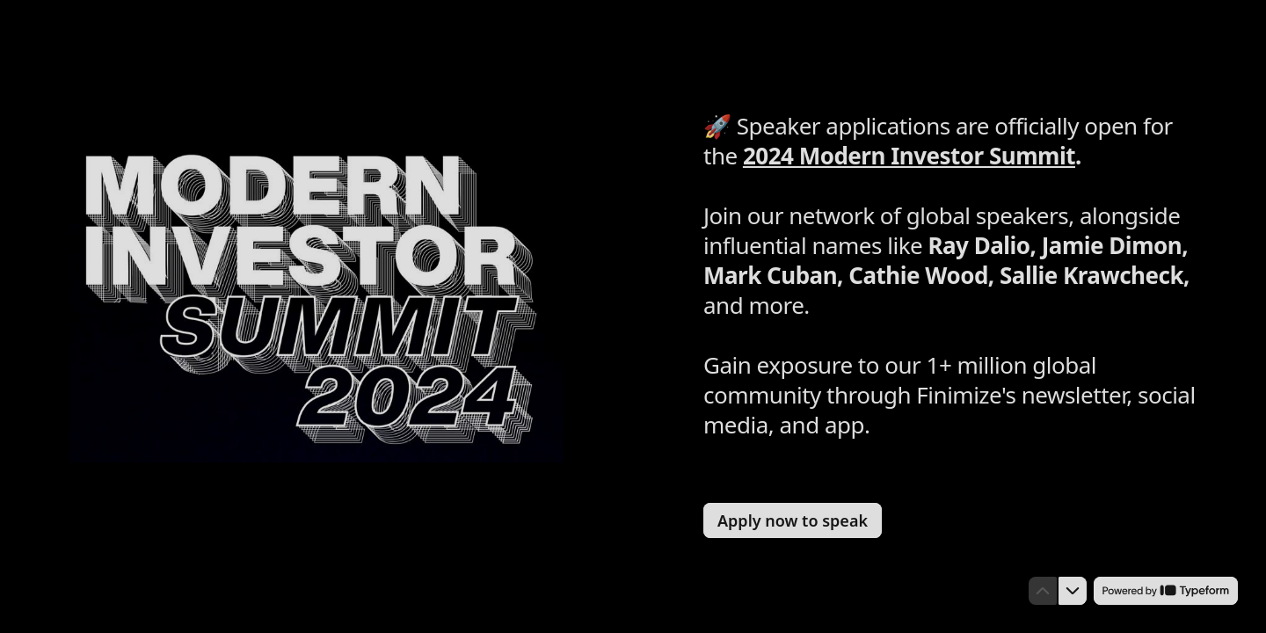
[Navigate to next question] (1073, 591)
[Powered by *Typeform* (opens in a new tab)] (1166, 591)
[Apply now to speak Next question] (792, 520)
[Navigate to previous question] (1043, 591)
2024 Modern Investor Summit (909, 155)
